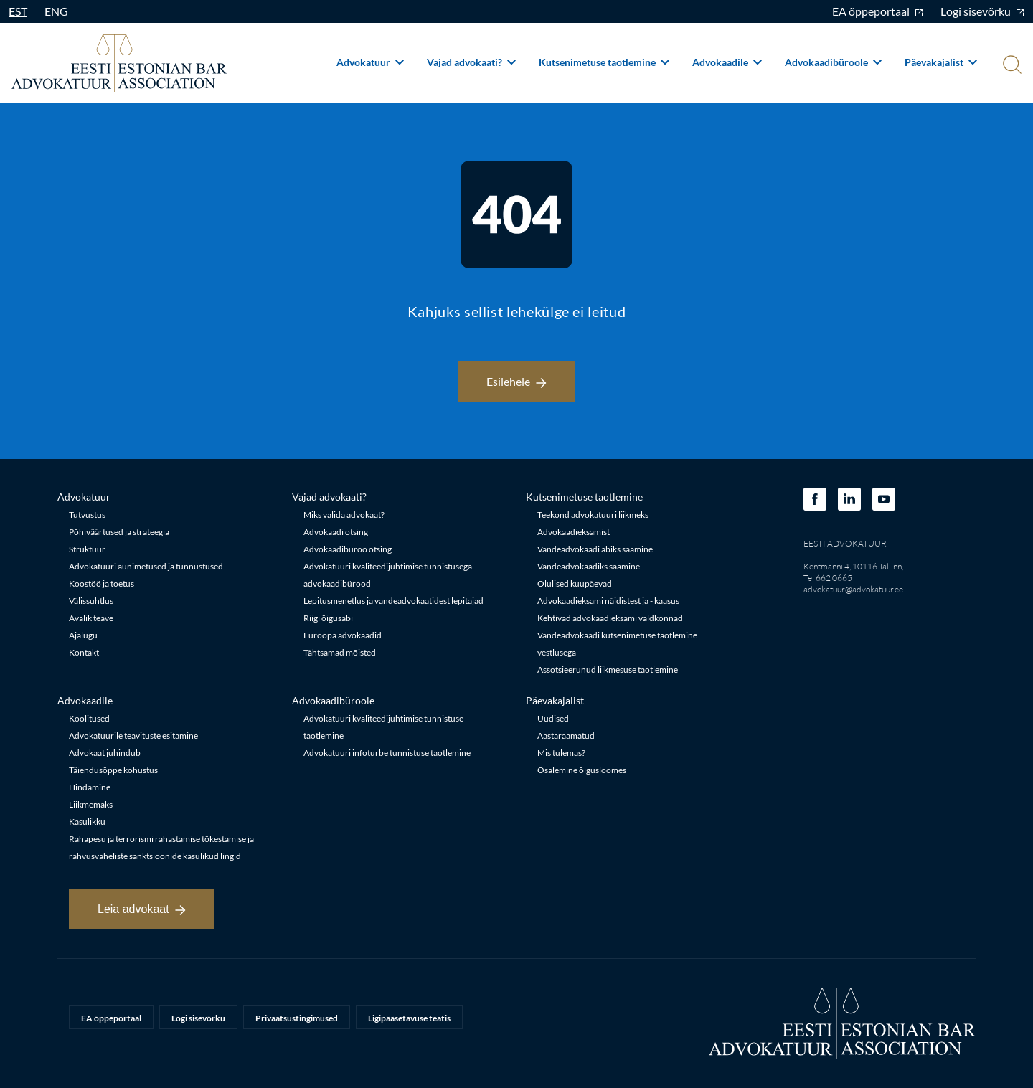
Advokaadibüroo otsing (347, 549)
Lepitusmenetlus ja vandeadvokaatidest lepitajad (393, 600)
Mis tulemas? (561, 752)
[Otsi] (1011, 66)
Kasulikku (87, 821)
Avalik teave (91, 617)
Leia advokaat (142, 909)
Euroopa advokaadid (342, 635)
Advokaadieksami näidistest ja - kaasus (608, 600)
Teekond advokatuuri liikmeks (592, 514)
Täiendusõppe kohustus (113, 770)
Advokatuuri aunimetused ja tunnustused (146, 566)
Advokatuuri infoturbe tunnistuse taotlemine (387, 752)
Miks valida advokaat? (344, 514)
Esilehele (516, 381)
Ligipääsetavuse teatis (409, 1018)
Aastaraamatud (566, 735)
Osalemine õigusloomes (581, 770)
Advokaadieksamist (573, 531)
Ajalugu (83, 635)
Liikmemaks (91, 804)
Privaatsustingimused (296, 1018)
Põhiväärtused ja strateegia (119, 531)
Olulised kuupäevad (574, 583)
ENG (56, 11)
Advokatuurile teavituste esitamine (133, 735)
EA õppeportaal (877, 11)
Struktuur (87, 549)
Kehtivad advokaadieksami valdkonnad (610, 617)
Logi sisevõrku (982, 11)
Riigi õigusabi (328, 617)
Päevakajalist (941, 62)
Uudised (553, 718)
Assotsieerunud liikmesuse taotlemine (607, 669)
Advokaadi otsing (335, 531)
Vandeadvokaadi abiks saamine (595, 549)
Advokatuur (370, 62)
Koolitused (89, 718)
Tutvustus (87, 514)
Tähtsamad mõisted (339, 652)
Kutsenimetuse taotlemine (604, 62)
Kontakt (84, 652)
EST (18, 11)
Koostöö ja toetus (101, 583)
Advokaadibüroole (833, 62)
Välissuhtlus (91, 600)
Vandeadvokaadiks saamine (588, 566)
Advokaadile (727, 62)
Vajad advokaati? (471, 62)
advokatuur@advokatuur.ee (853, 589)
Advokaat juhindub (105, 752)
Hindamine (89, 787)
